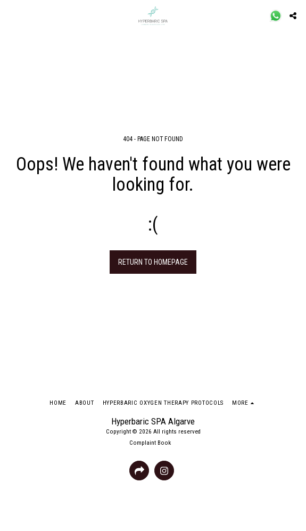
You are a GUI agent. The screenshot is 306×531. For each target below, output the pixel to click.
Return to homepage (153, 262)
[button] (12, 15)
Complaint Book (150, 442)
